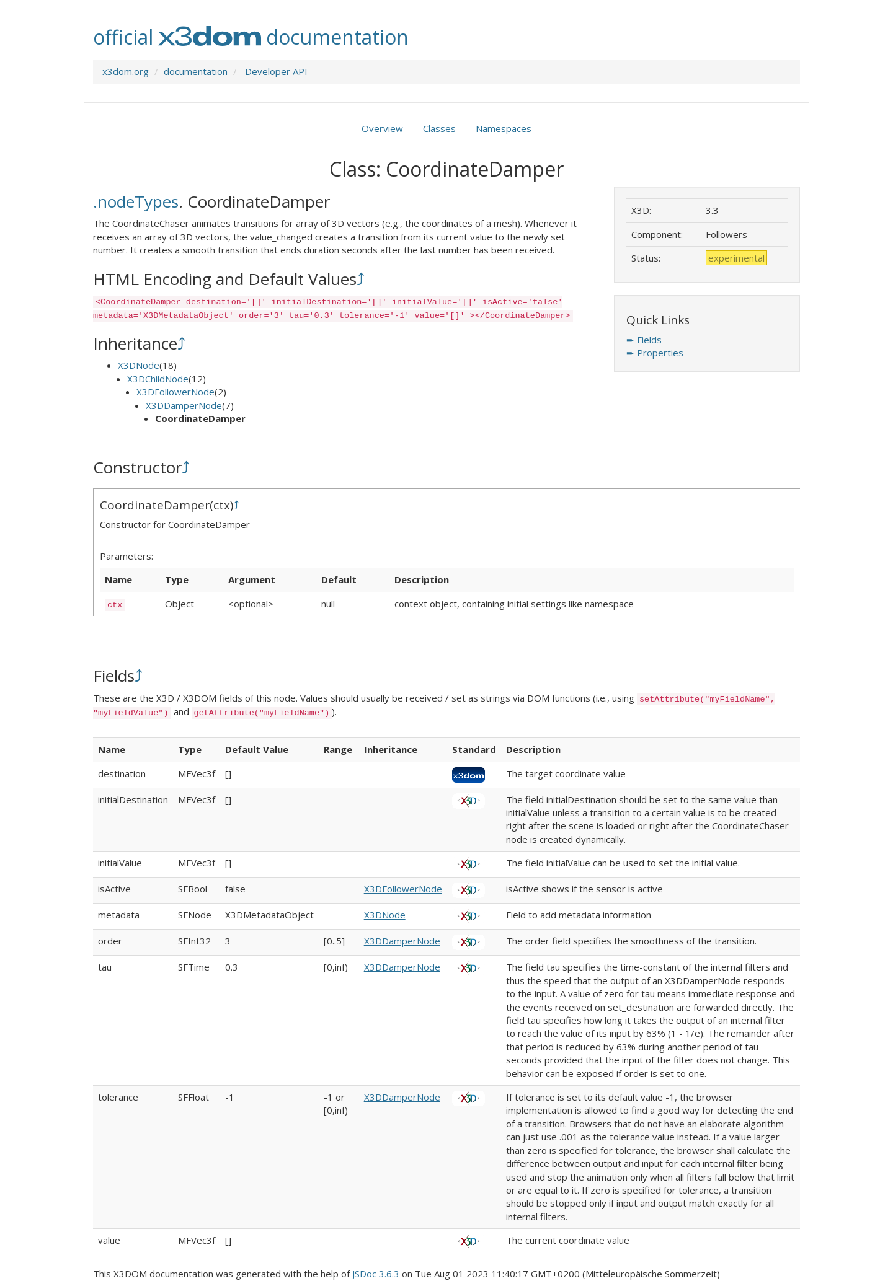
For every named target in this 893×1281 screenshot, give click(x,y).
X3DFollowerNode (175, 391)
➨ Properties (654, 352)
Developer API (276, 71)
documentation (196, 71)
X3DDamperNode (184, 405)
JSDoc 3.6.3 (375, 1273)
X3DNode (138, 365)
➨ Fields (644, 339)
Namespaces (503, 128)
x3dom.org (125, 71)
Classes (439, 128)
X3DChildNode (158, 378)
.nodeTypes (136, 201)
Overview (382, 128)
